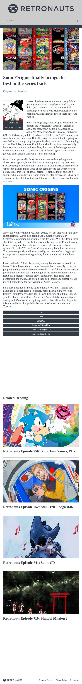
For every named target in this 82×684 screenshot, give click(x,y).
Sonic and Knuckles (41, 325)
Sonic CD (41, 321)
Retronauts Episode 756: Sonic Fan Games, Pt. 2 (39, 451)
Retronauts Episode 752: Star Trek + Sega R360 (39, 507)
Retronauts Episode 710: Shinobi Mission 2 (35, 618)
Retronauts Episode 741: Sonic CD (29, 563)
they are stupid (46, 153)
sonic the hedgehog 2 (41, 334)
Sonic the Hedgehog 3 (41, 329)
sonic (41, 316)
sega (41, 312)
